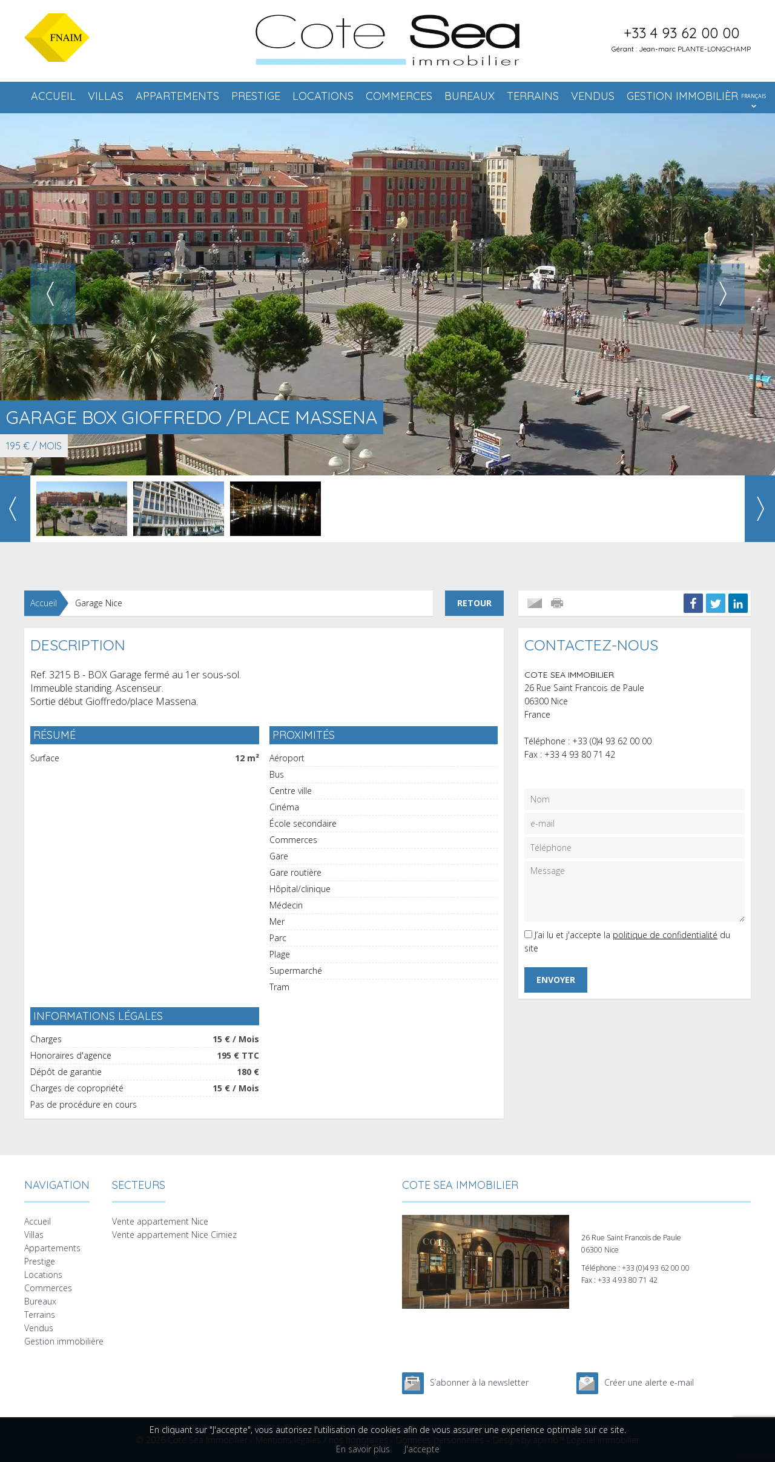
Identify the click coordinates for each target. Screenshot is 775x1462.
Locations (323, 96)
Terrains (533, 96)
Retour (474, 603)
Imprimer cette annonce (558, 603)
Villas (106, 96)
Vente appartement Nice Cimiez (174, 1234)
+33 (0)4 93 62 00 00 (611, 741)
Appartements (177, 96)
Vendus (593, 96)
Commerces (399, 96)
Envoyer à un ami (534, 603)
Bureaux (469, 96)
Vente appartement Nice (160, 1221)
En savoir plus (363, 1449)
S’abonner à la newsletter (479, 1382)
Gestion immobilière (685, 96)
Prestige (255, 96)
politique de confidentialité (665, 935)
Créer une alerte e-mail (649, 1382)
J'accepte (422, 1449)
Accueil (53, 96)
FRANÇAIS (753, 96)
